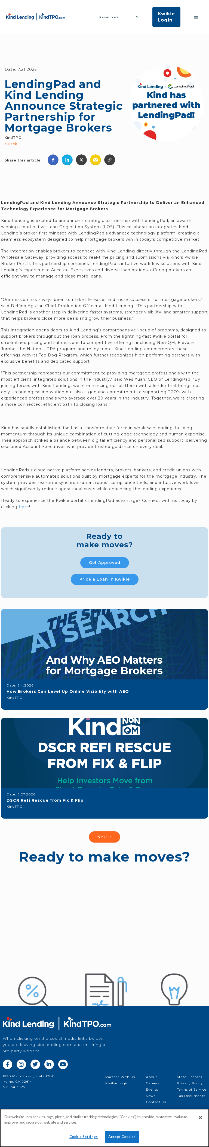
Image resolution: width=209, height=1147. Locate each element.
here (24, 506)
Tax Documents (191, 1096)
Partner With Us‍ (120, 1077)
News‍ (150, 1096)
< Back (11, 144)
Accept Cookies (122, 1139)
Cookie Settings (83, 1139)
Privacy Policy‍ (190, 1083)
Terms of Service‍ (191, 1089)
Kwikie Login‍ (117, 1083)
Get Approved (104, 562)
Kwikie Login (166, 17)
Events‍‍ (152, 1089)
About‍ (151, 1077)
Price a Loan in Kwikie (104, 579)
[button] (121, 17)
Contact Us (156, 1102)
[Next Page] (104, 837)
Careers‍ (152, 1083)
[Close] (200, 1121)
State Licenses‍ (189, 1077)
